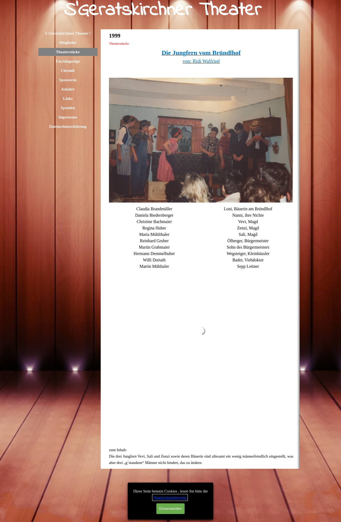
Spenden (68, 108)
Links (68, 98)
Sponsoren (68, 80)
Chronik (68, 70)
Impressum (67, 117)
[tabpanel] (201, 61)
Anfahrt (67, 89)
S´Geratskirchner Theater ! (68, 33)
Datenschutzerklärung (67, 126)
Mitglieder (68, 42)
